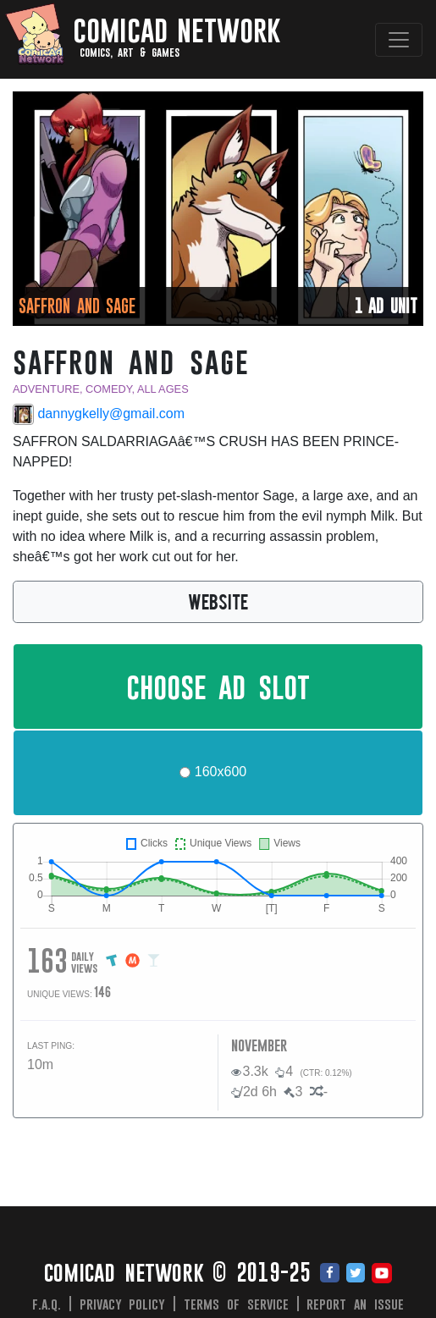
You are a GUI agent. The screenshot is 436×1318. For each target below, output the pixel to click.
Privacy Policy (123, 1303)
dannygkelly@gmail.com (99, 414)
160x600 (220, 771)
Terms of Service (236, 1303)
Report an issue (355, 1303)
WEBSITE (218, 601)
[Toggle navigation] (398, 40)
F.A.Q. (46, 1303)
